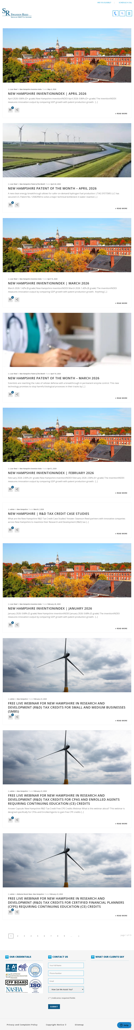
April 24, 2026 (56, 184)
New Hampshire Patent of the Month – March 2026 (53, 378)
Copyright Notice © (56, 1024)
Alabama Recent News (24, 894)
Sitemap (79, 1024)
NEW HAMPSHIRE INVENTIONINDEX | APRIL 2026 (47, 93)
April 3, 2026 (52, 468)
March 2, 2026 (39, 509)
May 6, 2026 (52, 89)
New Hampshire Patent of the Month (32, 184)
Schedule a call (125, 2)
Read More (121, 113)
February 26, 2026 (54, 604)
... (71, 936)
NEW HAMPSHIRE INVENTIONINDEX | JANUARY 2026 (50, 608)
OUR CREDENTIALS (20, 956)
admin (12, 509)
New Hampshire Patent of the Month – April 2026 (52, 188)
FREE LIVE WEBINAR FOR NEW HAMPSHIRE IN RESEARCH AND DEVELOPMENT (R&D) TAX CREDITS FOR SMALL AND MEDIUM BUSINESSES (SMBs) (66, 707)
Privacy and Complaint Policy (22, 1024)
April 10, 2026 (56, 374)
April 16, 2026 (52, 279)
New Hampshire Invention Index (31, 89)
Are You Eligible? (104, 2)
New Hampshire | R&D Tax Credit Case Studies (48, 513)
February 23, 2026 (40, 699)
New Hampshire (22, 509)
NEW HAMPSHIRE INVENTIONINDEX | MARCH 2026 (48, 283)
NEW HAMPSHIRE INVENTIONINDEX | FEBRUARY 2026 (51, 473)
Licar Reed (13, 89)
